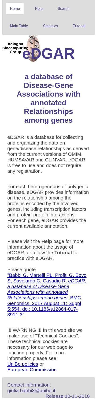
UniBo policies (22, 364)
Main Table (19, 26)
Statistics (50, 26)
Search (64, 9)
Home (15, 9)
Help (39, 9)
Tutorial (79, 26)
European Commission (31, 369)
